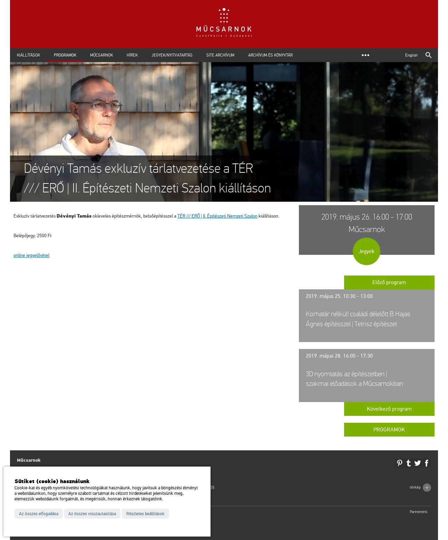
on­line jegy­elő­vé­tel (31, 255)
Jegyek (366, 251)
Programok (65, 55)
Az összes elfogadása (38, 514)
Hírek (132, 55)
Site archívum (220, 55)
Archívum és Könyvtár (270, 55)
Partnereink (419, 512)
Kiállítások (28, 55)
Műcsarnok (101, 55)
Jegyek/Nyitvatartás (172, 55)
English (411, 55)
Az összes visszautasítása (92, 514)
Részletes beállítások (145, 514)
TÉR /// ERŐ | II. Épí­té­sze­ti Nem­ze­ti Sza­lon (217, 216)
